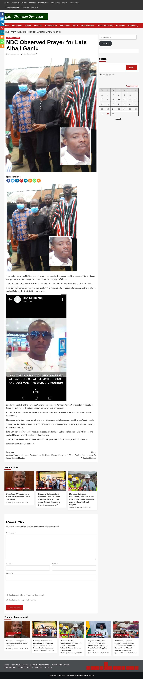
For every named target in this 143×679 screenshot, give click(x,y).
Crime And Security (12, 8)
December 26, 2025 (19, 502)
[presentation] (23, 587)
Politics (24, 2)
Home (6, 2)
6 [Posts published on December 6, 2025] (130, 95)
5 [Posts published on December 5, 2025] (124, 95)
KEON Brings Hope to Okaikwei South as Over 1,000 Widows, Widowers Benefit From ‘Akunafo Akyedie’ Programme (125, 645)
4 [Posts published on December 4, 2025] (118, 95)
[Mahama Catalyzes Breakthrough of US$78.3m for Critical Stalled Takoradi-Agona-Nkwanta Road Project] (82, 481)
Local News (15, 2)
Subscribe (105, 44)
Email (55, 563)
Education (25, 8)
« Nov (118, 119)
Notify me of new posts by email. (22, 600)
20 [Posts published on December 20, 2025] (130, 104)
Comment (11, 533)
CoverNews (78, 675)
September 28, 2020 (29, 54)
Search (103, 59)
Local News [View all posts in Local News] (25, 488)
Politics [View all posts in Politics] (17, 37)
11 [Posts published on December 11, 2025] (119, 99)
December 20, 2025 (127, 653)
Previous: (28, 455)
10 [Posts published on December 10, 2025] (113, 99)
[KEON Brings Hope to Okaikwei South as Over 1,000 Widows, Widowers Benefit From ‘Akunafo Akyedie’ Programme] (126, 629)
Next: (73, 455)
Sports (64, 2)
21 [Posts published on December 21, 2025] (136, 104)
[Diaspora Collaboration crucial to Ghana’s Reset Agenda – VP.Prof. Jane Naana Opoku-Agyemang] (51, 481)
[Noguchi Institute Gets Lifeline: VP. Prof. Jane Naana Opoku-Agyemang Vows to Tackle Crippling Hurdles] (98, 629)
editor (9, 502)
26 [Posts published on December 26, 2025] (124, 109)
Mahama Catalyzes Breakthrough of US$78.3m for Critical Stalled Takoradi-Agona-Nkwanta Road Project (81, 499)
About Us (34, 8)
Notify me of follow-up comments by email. (26, 595)
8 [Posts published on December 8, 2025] (102, 99)
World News (55, 2)
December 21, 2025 (50, 505)
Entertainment (43, 2)
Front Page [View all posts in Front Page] (10, 37)
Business (32, 2)
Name (9, 563)
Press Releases (75, 2)
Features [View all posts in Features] (9, 488)
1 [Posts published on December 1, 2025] (102, 95)
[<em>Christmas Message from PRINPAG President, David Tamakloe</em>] (19, 481)
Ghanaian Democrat (14, 54)
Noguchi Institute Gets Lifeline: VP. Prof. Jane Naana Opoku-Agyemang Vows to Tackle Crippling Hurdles (97, 645)
